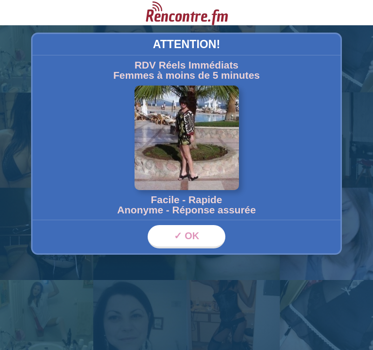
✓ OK (187, 235)
